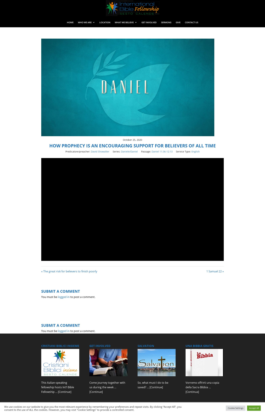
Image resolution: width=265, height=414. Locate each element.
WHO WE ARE (85, 22)
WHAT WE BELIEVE (124, 22)
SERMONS (166, 22)
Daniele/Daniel (129, 151)
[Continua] (192, 392)
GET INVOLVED (149, 22)
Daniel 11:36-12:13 (162, 151)
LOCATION (104, 22)
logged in (64, 297)
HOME (70, 22)
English (195, 151)
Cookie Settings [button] (235, 408)
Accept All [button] (254, 408)
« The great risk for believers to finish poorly (69, 271)
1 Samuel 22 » (215, 271)
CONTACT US (191, 22)
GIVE (178, 22)
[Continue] (64, 392)
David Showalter (100, 151)
